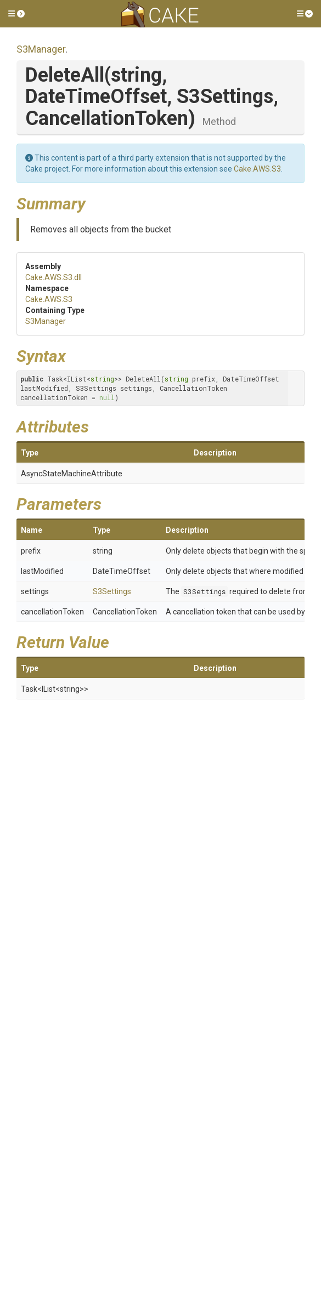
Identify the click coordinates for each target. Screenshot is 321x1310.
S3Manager (40, 49)
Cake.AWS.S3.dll (53, 277)
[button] (16, 13)
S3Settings (112, 591)
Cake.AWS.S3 (257, 168)
